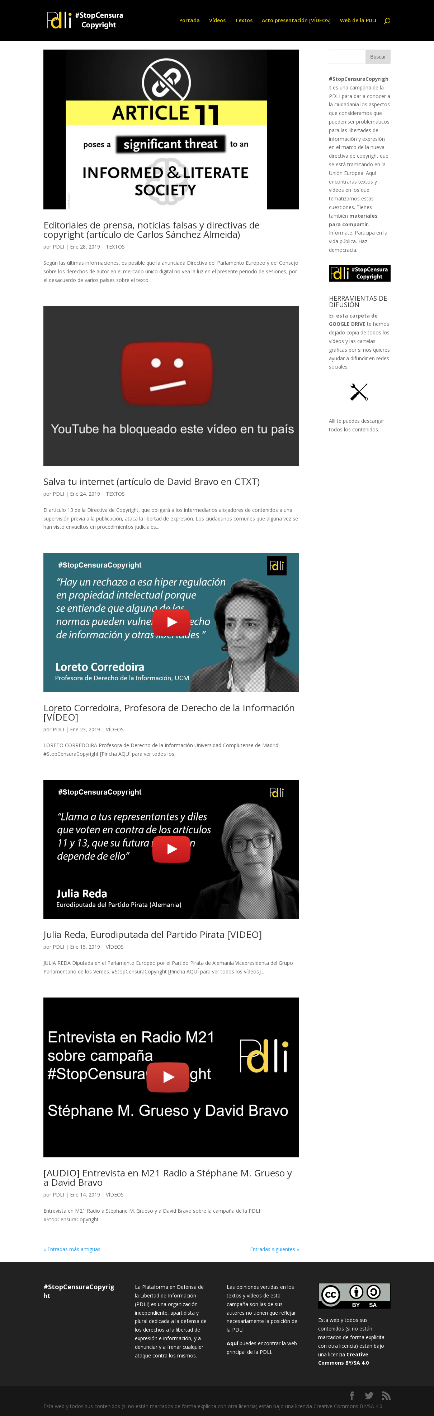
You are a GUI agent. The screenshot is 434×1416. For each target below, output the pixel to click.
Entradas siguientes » (274, 1249)
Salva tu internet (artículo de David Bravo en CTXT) (151, 481)
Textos (244, 21)
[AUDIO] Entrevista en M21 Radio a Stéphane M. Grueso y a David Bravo (167, 1177)
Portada (189, 21)
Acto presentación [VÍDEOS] (296, 21)
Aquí (232, 1343)
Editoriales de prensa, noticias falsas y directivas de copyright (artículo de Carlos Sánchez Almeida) (151, 229)
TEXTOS (115, 246)
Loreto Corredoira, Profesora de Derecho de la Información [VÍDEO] (169, 712)
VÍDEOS (115, 729)
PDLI (58, 246)
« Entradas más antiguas (71, 1249)
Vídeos (217, 21)
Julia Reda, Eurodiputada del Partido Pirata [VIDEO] (152, 934)
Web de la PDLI (358, 21)
